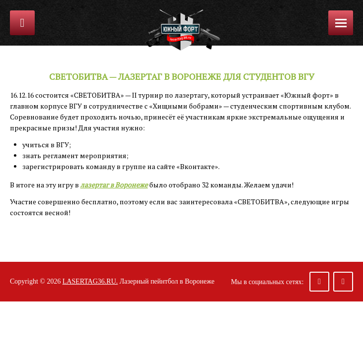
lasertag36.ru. (90, 281)
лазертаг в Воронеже (114, 184)
